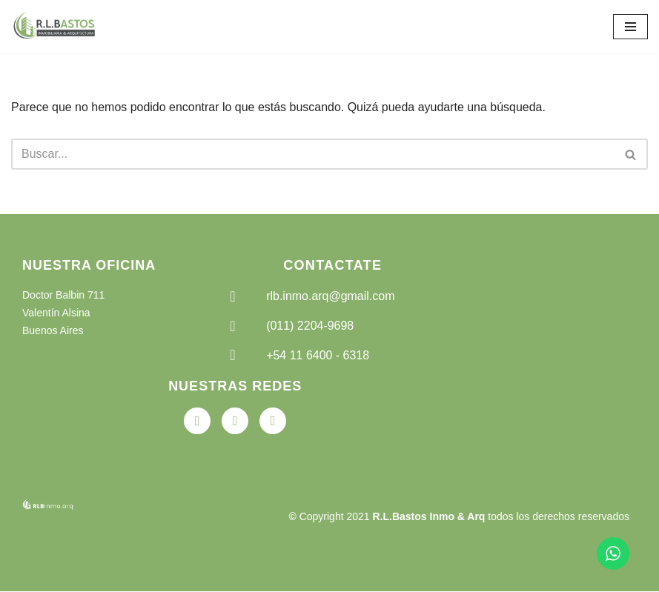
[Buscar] (313, 154)
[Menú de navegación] (630, 26)
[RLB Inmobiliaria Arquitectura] (55, 26)
